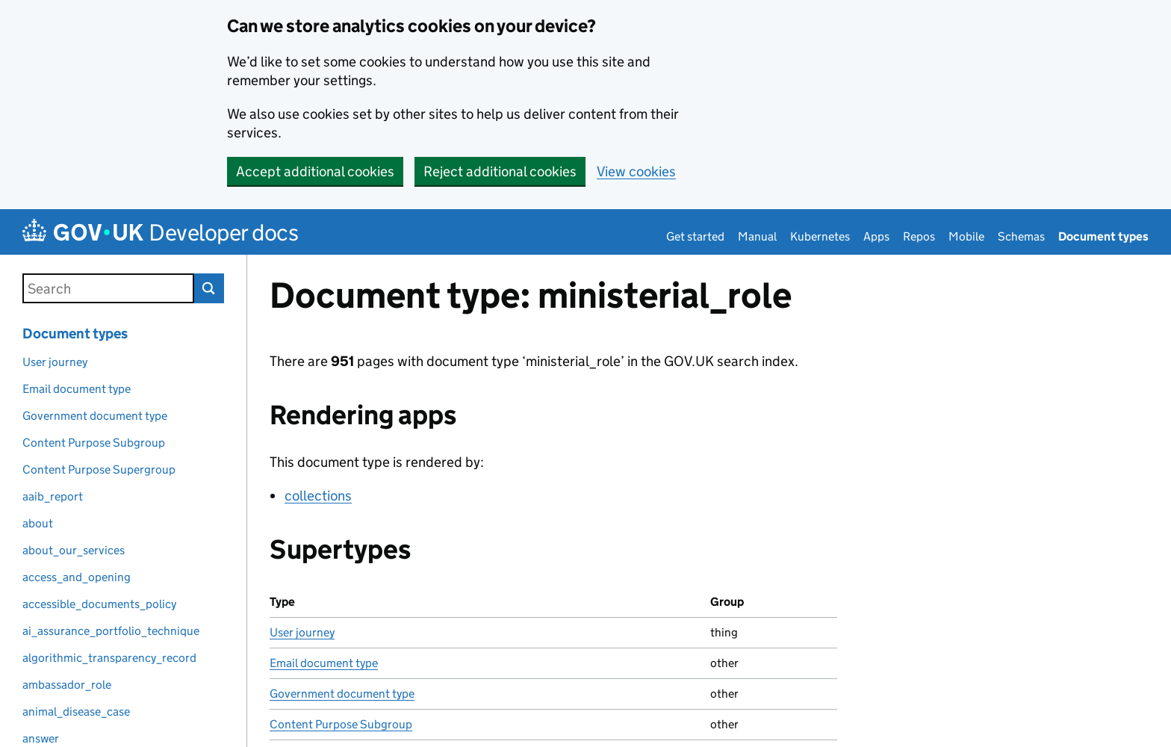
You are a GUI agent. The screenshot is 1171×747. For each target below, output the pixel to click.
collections (318, 495)
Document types (1103, 236)
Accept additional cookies (315, 171)
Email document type (324, 663)
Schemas (1021, 236)
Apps (876, 236)
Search (209, 288)
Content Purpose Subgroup (341, 724)
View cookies (636, 171)
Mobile (966, 236)
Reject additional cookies (500, 171)
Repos (919, 236)
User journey (302, 632)
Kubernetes (820, 236)
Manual (757, 236)
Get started (695, 236)
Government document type (342, 693)
